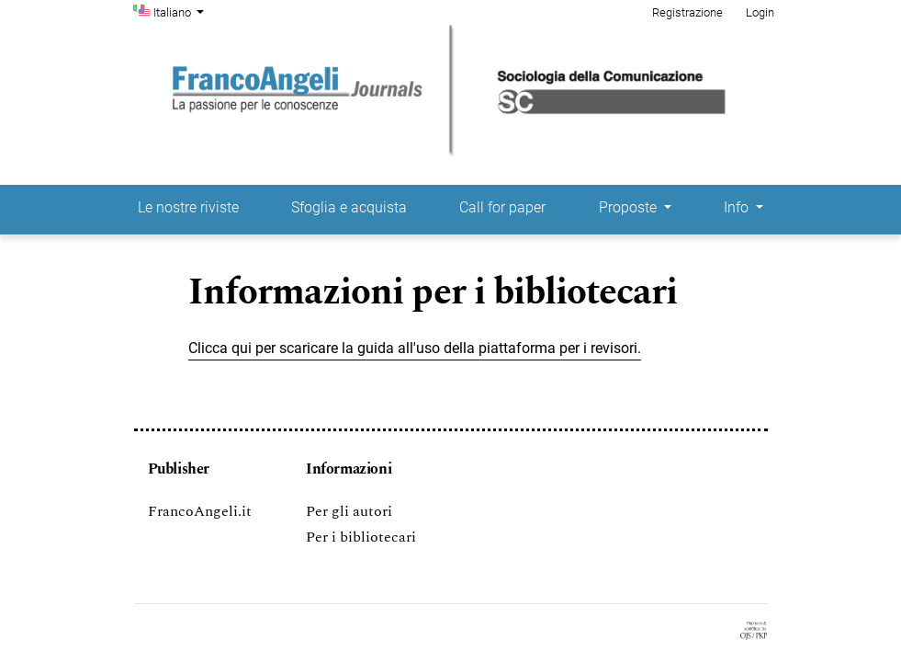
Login (760, 12)
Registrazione (687, 12)
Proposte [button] (629, 207)
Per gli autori (349, 511)
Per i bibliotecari (361, 537)
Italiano (181, 11)
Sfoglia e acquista (349, 207)
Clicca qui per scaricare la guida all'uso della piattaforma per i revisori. (414, 348)
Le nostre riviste (188, 207)
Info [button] (738, 207)
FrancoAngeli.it (200, 511)
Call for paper (502, 207)
